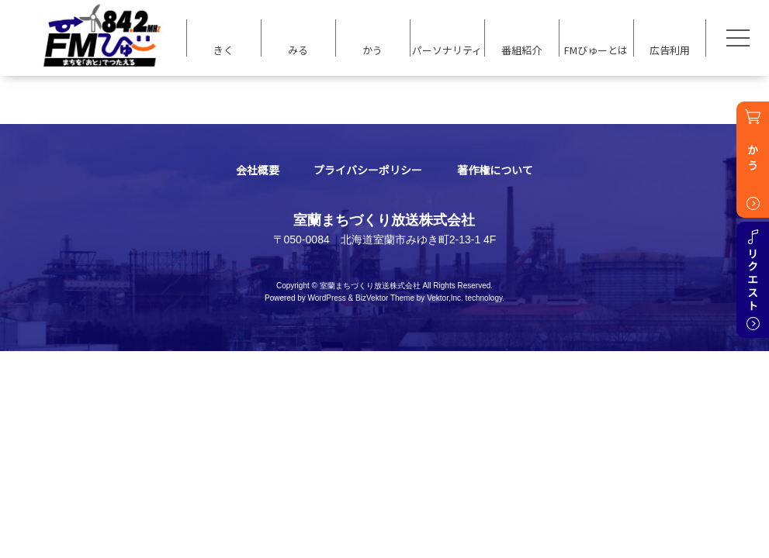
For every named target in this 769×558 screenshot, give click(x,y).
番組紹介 (521, 50)
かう (372, 50)
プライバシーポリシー (367, 170)
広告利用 (669, 50)
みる (298, 50)
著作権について (495, 170)
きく (223, 50)
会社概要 (257, 170)
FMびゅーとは (596, 50)
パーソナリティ (447, 50)
